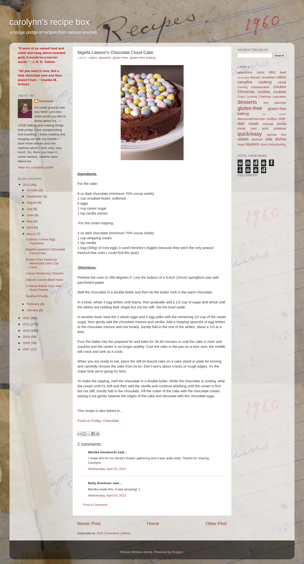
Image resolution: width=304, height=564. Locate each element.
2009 (27, 337)
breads (255, 77)
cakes (93, 57)
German (280, 103)
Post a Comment (95, 505)
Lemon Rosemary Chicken (45, 273)
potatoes (280, 128)
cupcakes (279, 96)
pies (254, 128)
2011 (27, 324)
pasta (241, 128)
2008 (27, 343)
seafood (257, 139)
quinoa (271, 134)
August (32, 202)
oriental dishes (274, 124)
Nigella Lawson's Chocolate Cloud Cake (45, 251)
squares (252, 144)
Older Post (216, 523)
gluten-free (120, 57)
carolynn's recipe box (50, 22)
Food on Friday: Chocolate (98, 421)
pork (265, 128)
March (31, 234)
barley (261, 72)
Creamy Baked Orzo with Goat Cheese (44, 288)
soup (241, 144)
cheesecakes (260, 87)
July (30, 209)
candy (282, 82)
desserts (105, 57)
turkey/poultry (277, 144)
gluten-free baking (143, 57)
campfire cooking (254, 82)
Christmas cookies (254, 92)
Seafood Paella (37, 296)
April (30, 227)
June (30, 215)
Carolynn (46, 101)
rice (283, 134)
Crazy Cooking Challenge (254, 96)
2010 (27, 330)
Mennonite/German (251, 119)
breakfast (268, 77)
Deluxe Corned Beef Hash (44, 280)
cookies (279, 92)
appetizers (245, 72)
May (30, 221)
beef (283, 72)
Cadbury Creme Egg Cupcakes (40, 241)
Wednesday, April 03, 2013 (107, 469)
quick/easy (250, 134)
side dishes (275, 139)
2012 (27, 318)
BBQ (272, 72)
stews (263, 144)
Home (153, 523)
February (33, 304)
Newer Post (88, 523)
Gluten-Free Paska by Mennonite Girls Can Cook (42, 263)
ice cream (274, 114)
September (35, 196)
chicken (279, 87)
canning (243, 87)
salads (243, 139)
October (33, 190)
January (33, 310)
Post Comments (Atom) (113, 533)
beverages (243, 77)
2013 (27, 184)
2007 (27, 349)
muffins (271, 119)
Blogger (177, 552)
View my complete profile (35, 167)
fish (266, 103)
